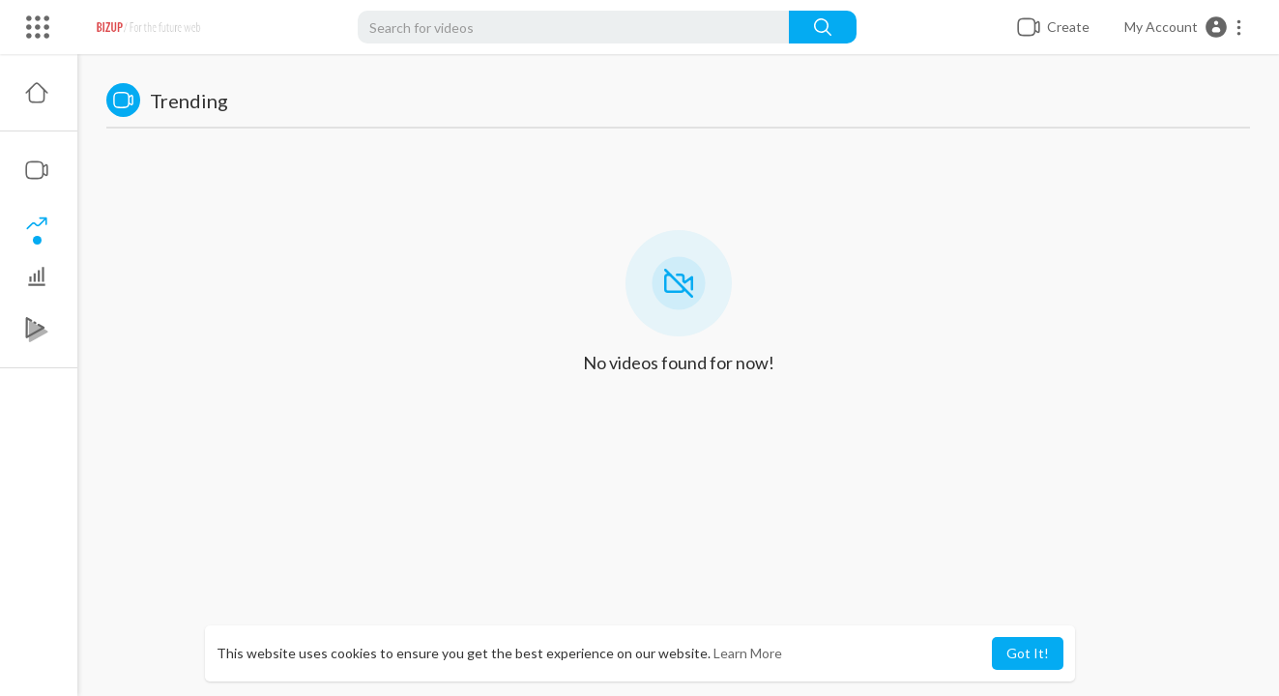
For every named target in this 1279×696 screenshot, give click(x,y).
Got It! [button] (1027, 653)
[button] (1184, 27)
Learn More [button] (747, 653)
